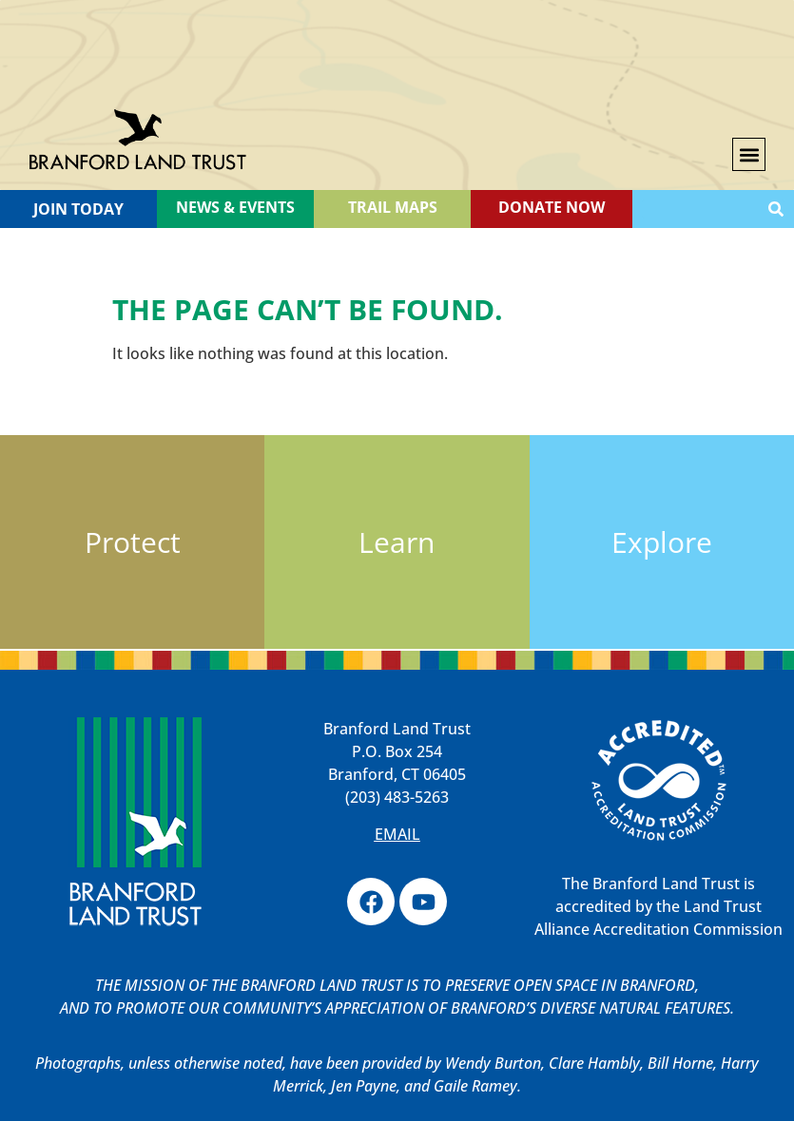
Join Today (78, 209)
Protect (133, 541)
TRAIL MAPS (392, 207)
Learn (396, 541)
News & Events (235, 207)
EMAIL (397, 834)
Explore (661, 541)
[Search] (775, 209)
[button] (748, 154)
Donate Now (551, 207)
